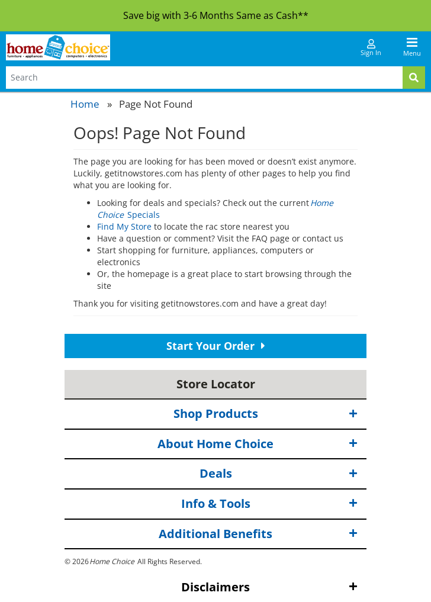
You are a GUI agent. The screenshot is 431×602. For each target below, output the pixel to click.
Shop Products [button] (265, 414)
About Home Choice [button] (257, 444)
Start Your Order (215, 346)
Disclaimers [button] (269, 587)
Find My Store (124, 226)
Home (84, 104)
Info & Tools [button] (269, 504)
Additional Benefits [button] (258, 533)
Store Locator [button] (215, 384)
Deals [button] (279, 473)
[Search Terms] (204, 77)
